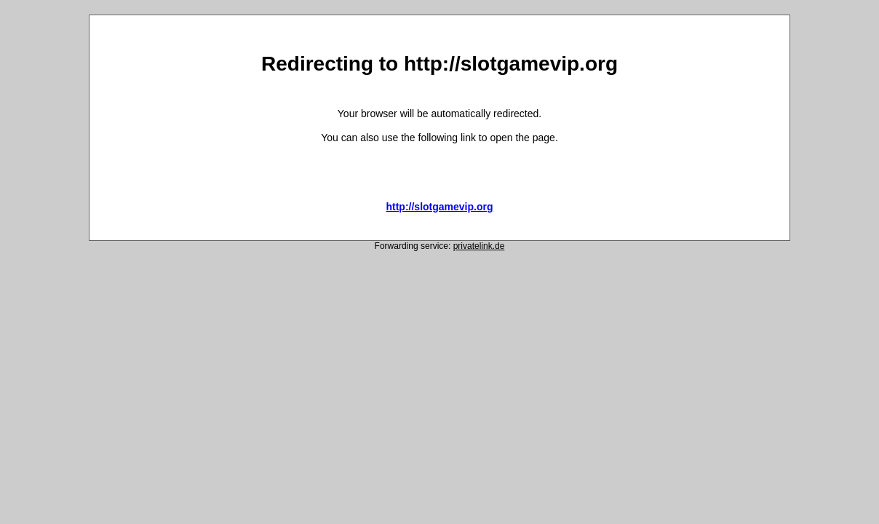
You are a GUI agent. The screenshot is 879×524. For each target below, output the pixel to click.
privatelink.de (479, 246)
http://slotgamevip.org (439, 207)
